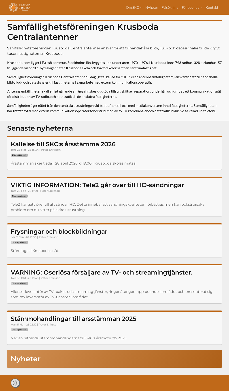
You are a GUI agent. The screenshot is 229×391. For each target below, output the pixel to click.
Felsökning (170, 7)
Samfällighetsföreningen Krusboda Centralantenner (83, 32)
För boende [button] (190, 7)
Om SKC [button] (132, 7)
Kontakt (212, 7)
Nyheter (151, 7)
